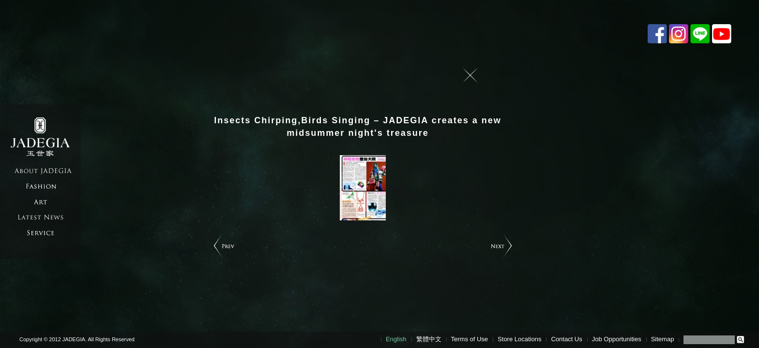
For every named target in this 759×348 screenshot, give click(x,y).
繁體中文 (428, 339)
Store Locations (519, 339)
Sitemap (662, 339)
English (396, 339)
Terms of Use (469, 339)
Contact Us (566, 339)
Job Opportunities (616, 339)
